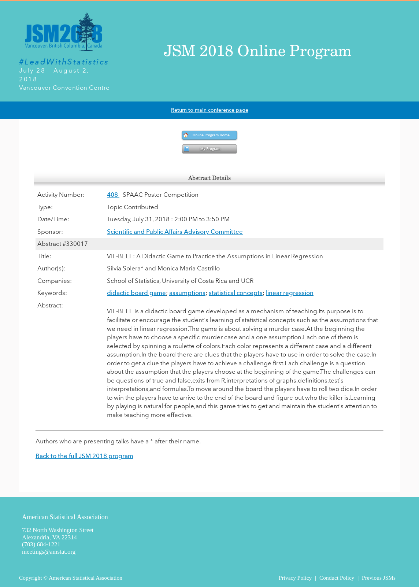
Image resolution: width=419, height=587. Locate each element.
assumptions (187, 292)
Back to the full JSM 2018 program (84, 455)
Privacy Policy (295, 578)
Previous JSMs (379, 578)
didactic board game (136, 292)
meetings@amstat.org (48, 551)
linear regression (290, 292)
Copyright (30, 578)
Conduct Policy (336, 578)
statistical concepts (236, 292)
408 (113, 194)
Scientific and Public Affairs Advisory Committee (175, 231)
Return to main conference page (209, 110)
